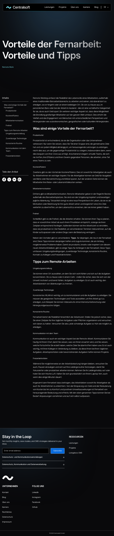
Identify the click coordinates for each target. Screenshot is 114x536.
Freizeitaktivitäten (13, 156)
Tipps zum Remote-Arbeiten (15, 130)
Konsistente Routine (14, 143)
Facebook (36, 502)
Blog (96, 7)
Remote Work (8, 67)
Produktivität (11, 111)
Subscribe (57, 451)
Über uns (75, 7)
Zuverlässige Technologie (16, 139)
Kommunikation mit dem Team (16, 149)
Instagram (36, 497)
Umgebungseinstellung (15, 134)
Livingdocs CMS (75, 453)
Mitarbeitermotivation (14, 121)
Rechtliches (7, 512)
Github (35, 507)
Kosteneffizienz (12, 116)
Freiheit (9, 126)
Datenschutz (7, 517)
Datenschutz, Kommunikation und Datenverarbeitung (33, 464)
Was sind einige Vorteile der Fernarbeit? (15, 106)
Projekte (62, 7)
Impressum (7, 522)
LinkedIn (35, 492)
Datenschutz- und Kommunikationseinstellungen (33, 457)
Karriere (86, 7)
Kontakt (5, 492)
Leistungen (49, 7)
